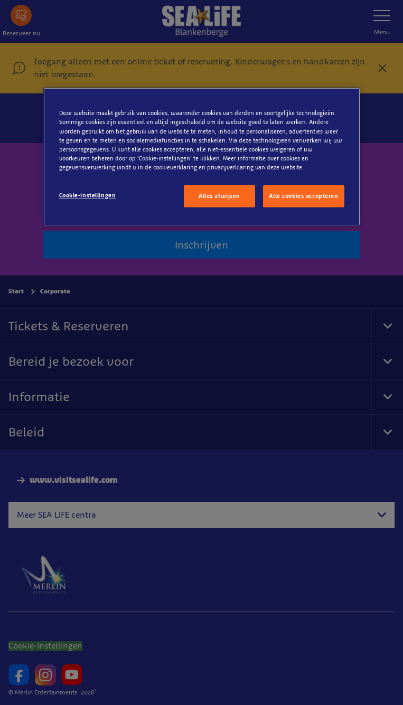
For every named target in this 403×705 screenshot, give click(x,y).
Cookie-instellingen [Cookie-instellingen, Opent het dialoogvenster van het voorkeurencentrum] (87, 195)
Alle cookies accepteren (303, 195)
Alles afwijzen (219, 195)
